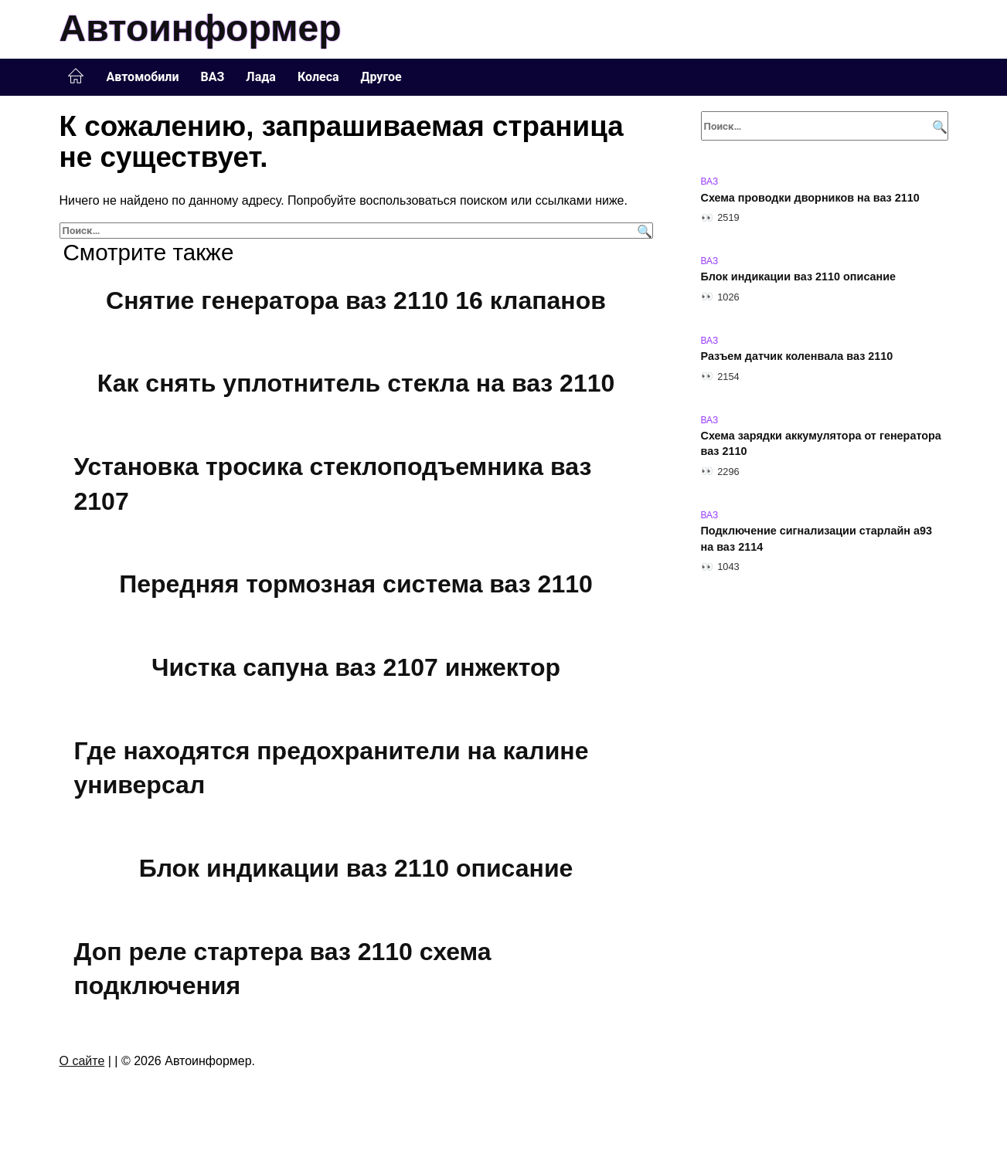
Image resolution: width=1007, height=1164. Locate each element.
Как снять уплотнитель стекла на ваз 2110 (356, 384)
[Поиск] (642, 230)
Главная (76, 76)
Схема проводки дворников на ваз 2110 (810, 198)
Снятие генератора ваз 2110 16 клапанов (356, 300)
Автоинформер (201, 28)
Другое (381, 77)
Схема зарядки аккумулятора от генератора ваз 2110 (821, 444)
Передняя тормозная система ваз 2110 (356, 585)
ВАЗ (213, 77)
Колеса (318, 77)
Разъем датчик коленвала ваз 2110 (797, 357)
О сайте (82, 1060)
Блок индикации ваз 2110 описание (356, 868)
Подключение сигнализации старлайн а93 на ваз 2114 (816, 539)
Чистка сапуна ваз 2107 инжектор (355, 667)
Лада (261, 77)
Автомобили (143, 77)
